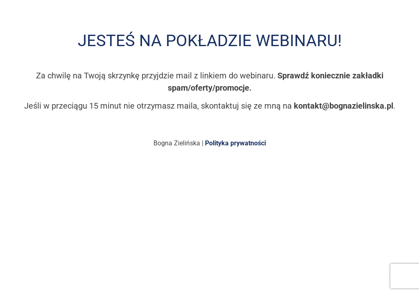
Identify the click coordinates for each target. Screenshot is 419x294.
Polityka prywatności (235, 143)
